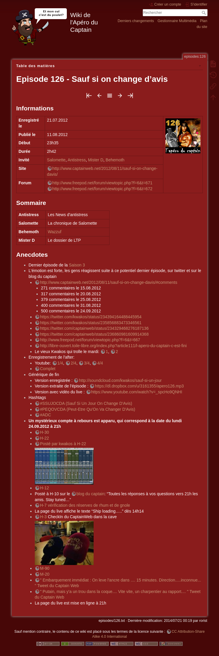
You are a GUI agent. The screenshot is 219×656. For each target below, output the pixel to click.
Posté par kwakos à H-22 (63, 443)
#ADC (45, 415)
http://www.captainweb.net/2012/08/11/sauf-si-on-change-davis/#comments (108, 282)
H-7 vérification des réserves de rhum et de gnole (85, 505)
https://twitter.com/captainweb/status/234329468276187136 (94, 328)
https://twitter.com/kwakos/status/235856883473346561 (91, 322)
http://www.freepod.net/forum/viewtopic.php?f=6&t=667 (90, 339)
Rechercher (204, 13)
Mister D (95, 160)
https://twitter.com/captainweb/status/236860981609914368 (94, 334)
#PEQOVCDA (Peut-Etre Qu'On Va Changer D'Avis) (87, 409)
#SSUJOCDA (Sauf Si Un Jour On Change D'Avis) (86, 403)
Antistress (77, 160)
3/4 (86, 363)
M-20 (44, 574)
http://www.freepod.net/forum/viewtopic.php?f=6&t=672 (102, 188)
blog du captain (90, 493)
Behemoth (115, 160)
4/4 (100, 363)
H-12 (44, 488)
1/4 (60, 363)
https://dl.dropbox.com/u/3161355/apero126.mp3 (139, 386)
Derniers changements (136, 21)
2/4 (73, 363)
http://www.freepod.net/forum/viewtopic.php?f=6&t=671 (102, 182)
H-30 (44, 432)
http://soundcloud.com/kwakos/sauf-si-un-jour (120, 380)
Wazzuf (54, 231)
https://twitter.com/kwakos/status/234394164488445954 (91, 316)
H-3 (43, 516)
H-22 (44, 438)
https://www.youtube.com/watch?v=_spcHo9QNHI (136, 392)
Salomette (56, 160)
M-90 (44, 568)
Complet (47, 368)
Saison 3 (77, 265)
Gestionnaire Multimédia (176, 21)
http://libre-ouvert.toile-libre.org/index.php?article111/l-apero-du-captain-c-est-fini (113, 345)
